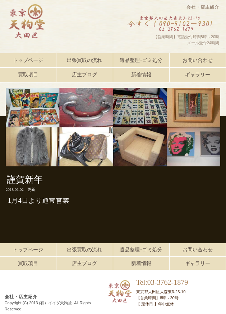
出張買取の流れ (84, 60)
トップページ (28, 60)
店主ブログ (84, 74)
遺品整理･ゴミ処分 (141, 60)
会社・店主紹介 (202, 7)
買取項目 (28, 74)
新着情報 (141, 74)
